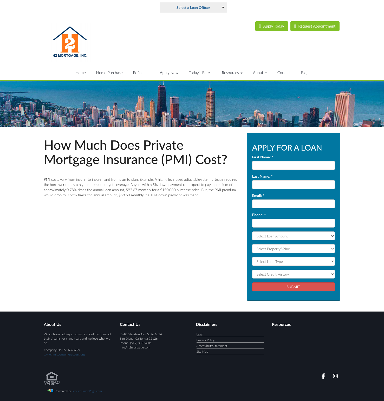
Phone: (259, 214)
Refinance (141, 72)
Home (80, 72)
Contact (284, 72)
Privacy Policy (206, 340)
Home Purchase (109, 72)
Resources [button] (232, 72)
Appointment (314, 26)
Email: (258, 195)
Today (271, 26)
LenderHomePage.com (87, 391)
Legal (200, 334)
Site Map (203, 351)
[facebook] (322, 377)
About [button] (260, 72)
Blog (305, 72)
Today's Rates (200, 72)
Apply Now (169, 72)
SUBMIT (293, 286)
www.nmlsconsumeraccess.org (64, 354)
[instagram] (334, 377)
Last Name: (262, 176)
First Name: (262, 157)
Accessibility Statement (212, 346)
